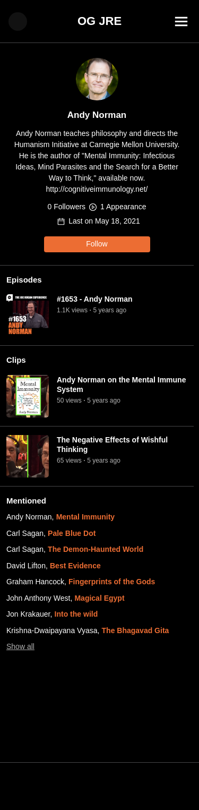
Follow (96, 244)
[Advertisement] (99, 786)
